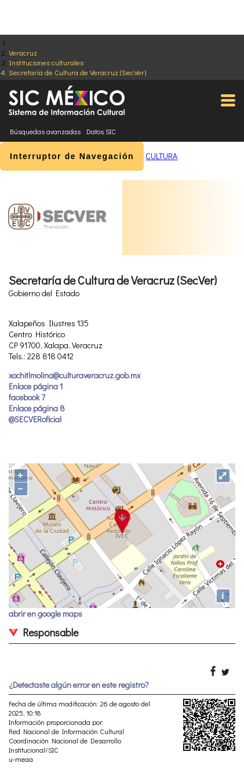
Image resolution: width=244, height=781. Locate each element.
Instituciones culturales (46, 62)
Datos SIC (101, 131)
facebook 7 (27, 397)
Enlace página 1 (36, 386)
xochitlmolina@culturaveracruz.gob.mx (74, 375)
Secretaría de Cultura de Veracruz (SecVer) (77, 72)
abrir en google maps (45, 613)
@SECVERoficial (35, 419)
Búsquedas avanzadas (45, 131)
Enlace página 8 (37, 408)
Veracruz (23, 52)
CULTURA (161, 155)
